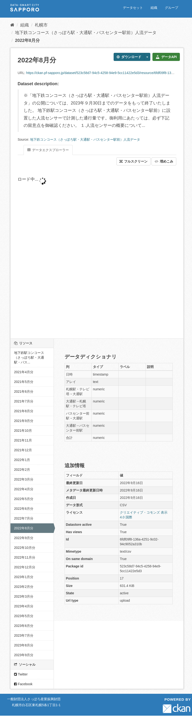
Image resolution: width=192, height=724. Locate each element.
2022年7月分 (23, 518)
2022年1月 (22, 460)
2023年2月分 (23, 587)
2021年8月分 (23, 411)
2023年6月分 (23, 626)
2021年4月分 (23, 372)
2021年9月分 (23, 421)
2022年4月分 (23, 489)
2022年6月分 (23, 509)
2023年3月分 (23, 596)
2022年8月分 (27, 40)
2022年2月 (22, 469)
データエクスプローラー (48, 150)
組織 (154, 8)
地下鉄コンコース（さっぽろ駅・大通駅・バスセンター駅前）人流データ (86, 32)
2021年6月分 (23, 391)
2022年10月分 (24, 548)
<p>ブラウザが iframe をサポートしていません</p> (97, 252)
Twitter (21, 674)
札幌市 (41, 25)
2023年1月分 (23, 577)
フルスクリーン (133, 161)
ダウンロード (129, 57)
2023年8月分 (23, 645)
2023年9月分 (23, 655)
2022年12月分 (24, 567)
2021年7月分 (23, 401)
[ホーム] (12, 25)
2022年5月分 (23, 499)
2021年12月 (23, 450)
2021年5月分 (23, 382)
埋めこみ (164, 161)
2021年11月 (23, 440)
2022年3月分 (23, 479)
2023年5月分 (23, 616)
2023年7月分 (23, 635)
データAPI (166, 57)
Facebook (23, 684)
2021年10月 (23, 430)
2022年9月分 (23, 538)
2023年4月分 (23, 606)
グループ (171, 8)
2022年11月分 (24, 557)
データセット (133, 8)
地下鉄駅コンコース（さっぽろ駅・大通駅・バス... (29, 357)
